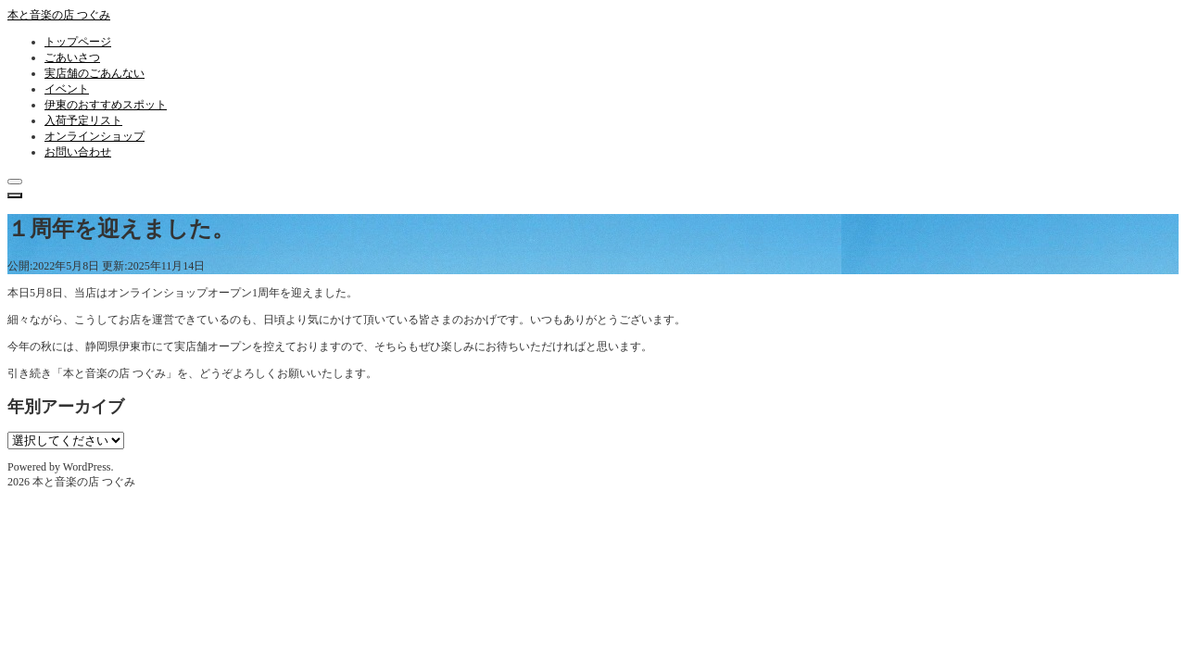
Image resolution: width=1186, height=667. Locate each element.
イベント (66, 88)
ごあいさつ (72, 57)
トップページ (77, 41)
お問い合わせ (77, 151)
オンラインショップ (94, 136)
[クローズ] (14, 181)
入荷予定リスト (83, 120)
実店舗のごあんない (94, 73)
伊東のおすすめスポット (105, 104)
